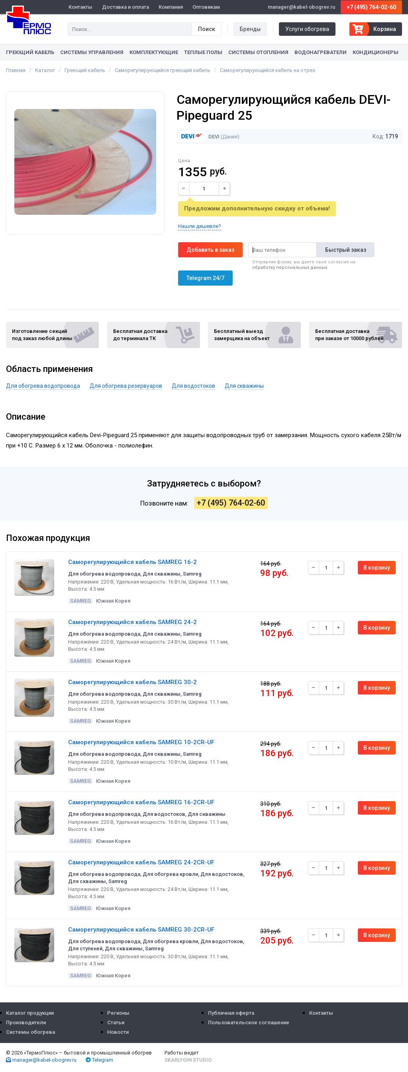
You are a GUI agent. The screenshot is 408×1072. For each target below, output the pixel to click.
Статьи (115, 1022)
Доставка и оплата (125, 7)
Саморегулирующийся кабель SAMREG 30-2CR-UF (141, 929)
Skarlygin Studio (188, 1060)
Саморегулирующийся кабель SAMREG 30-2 (132, 682)
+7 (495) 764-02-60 (371, 7)
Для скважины (244, 386)
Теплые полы (203, 52)
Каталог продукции (30, 1013)
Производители (26, 1022)
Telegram (99, 1060)
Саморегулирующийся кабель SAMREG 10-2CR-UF (141, 742)
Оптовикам (206, 7)
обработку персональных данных (289, 267)
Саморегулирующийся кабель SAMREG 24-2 (132, 622)
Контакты (80, 7)
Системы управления (92, 52)
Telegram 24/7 (205, 278)
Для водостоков (193, 386)
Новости (118, 1032)
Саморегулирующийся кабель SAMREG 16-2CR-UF (141, 802)
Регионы (118, 1013)
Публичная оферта (231, 1013)
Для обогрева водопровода (43, 386)
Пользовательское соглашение (248, 1022)
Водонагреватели (320, 52)
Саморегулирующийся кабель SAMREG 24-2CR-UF (141, 862)
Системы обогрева (30, 1032)
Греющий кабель (30, 52)
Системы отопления (258, 52)
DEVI (199, 137)
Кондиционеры (375, 52)
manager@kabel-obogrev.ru (41, 1060)
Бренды (250, 29)
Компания (171, 7)
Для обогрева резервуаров (126, 386)
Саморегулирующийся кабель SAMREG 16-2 (132, 562)
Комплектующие (153, 52)
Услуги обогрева (307, 29)
